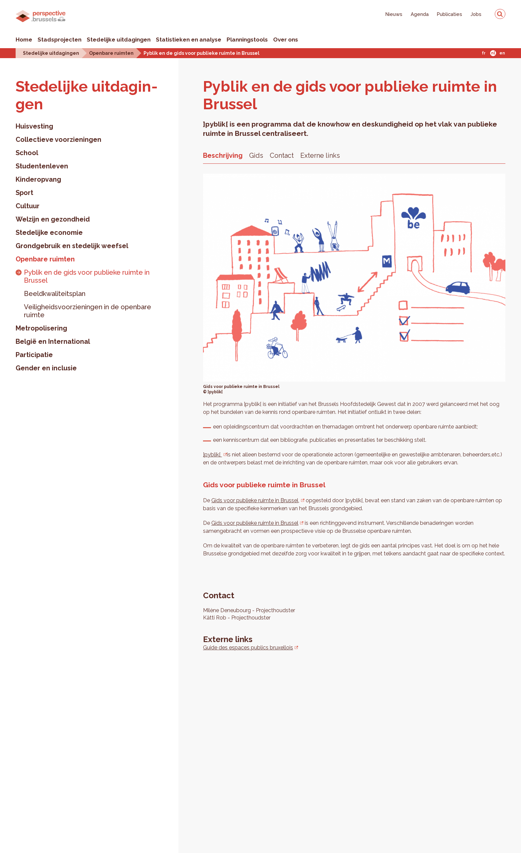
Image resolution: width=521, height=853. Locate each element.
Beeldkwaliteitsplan (54, 294)
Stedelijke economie (49, 233)
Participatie (34, 355)
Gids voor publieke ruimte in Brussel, (255, 500)
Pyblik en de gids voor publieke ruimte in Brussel (202, 52)
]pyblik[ (212, 454)
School (27, 153)
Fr (483, 53)
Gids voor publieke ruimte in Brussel (254, 523)
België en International (53, 341)
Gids (256, 155)
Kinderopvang (38, 179)
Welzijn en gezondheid (53, 219)
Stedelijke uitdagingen (119, 39)
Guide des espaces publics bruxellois (248, 647)
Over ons (285, 39)
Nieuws (393, 14)
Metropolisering (41, 328)
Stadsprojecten (59, 39)
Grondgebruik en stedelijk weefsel (72, 246)
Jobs (475, 14)
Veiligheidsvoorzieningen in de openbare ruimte (87, 311)
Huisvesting (34, 126)
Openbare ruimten (111, 52)
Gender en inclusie (46, 368)
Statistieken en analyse (188, 39)
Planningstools (247, 39)
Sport (24, 193)
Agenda (420, 14)
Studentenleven (42, 166)
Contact (282, 155)
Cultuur (28, 206)
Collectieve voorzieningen (58, 139)
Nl (493, 53)
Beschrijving (223, 155)
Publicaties (449, 14)
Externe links (320, 155)
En (502, 53)
